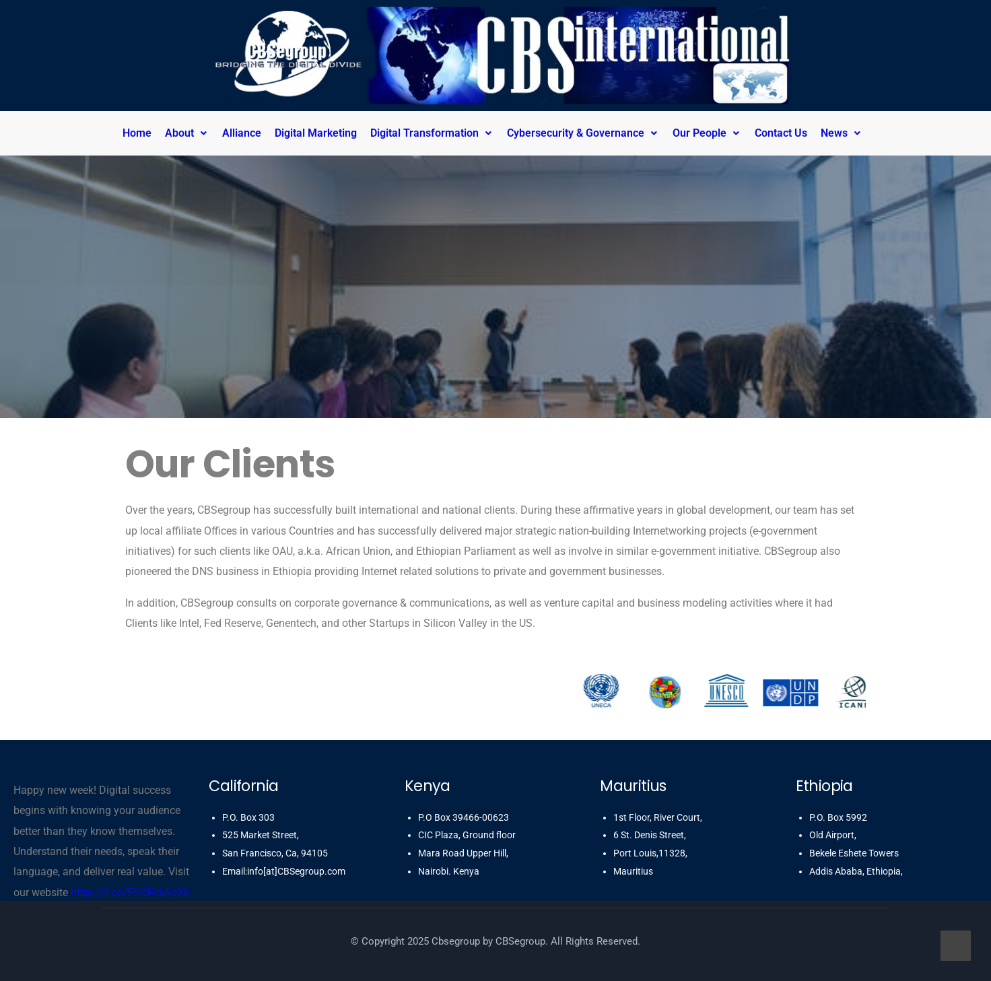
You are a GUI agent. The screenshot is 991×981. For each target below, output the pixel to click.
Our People (707, 133)
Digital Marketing (316, 133)
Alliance (241, 133)
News (841, 133)
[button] (190, 133)
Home (137, 133)
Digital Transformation (431, 133)
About (187, 133)
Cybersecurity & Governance (583, 133)
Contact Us (781, 133)
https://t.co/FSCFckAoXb (130, 892)
